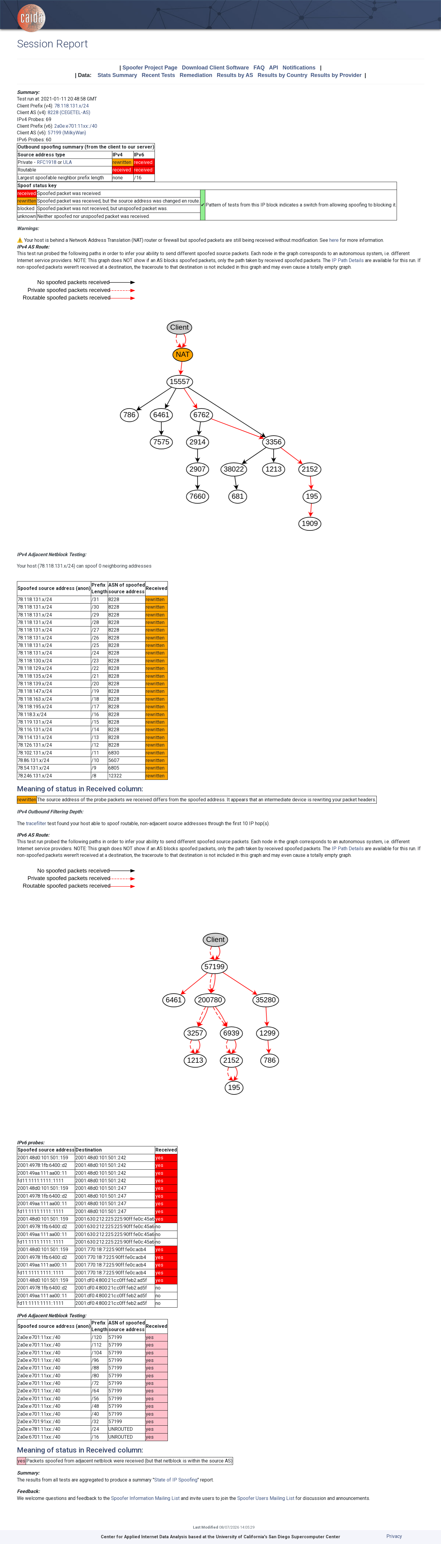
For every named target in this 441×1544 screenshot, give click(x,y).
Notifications (299, 68)
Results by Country (283, 75)
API (273, 68)
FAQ (259, 68)
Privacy (394, 1536)
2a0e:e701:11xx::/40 (75, 126)
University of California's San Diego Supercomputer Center (278, 1536)
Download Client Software (215, 68)
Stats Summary (117, 75)
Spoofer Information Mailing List (145, 1498)
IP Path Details (348, 260)
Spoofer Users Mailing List (265, 1498)
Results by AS (235, 75)
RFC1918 (46, 162)
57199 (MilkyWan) (67, 133)
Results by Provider (336, 75)
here (334, 240)
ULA (67, 162)
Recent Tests (158, 75)
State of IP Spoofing (175, 1480)
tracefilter (36, 823)
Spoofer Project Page (150, 68)
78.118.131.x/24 (71, 106)
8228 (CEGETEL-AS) (69, 112)
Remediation (196, 75)
